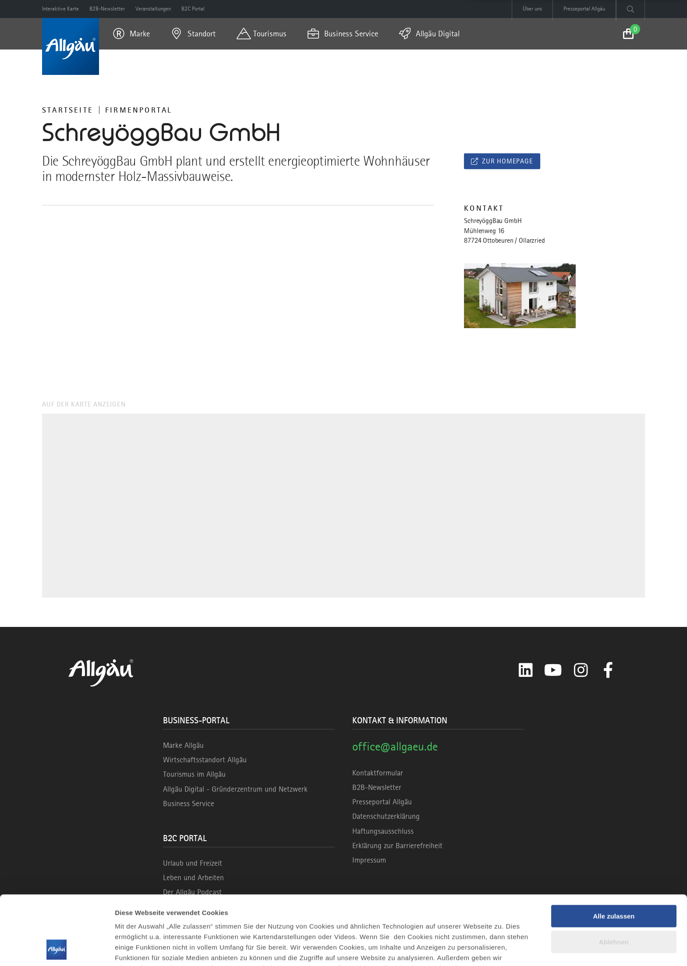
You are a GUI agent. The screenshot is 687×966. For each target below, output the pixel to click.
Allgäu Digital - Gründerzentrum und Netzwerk (235, 789)
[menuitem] (131, 34)
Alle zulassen (613, 851)
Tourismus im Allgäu (194, 774)
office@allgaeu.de (395, 746)
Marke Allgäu (183, 745)
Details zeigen (137, 948)
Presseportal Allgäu (382, 801)
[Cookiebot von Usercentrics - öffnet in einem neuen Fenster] (56, 948)
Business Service (188, 803)
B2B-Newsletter (376, 787)
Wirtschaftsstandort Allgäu (205, 759)
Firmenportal (138, 110)
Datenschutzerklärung (386, 816)
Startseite (67, 110)
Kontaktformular (377, 772)
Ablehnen (614, 877)
